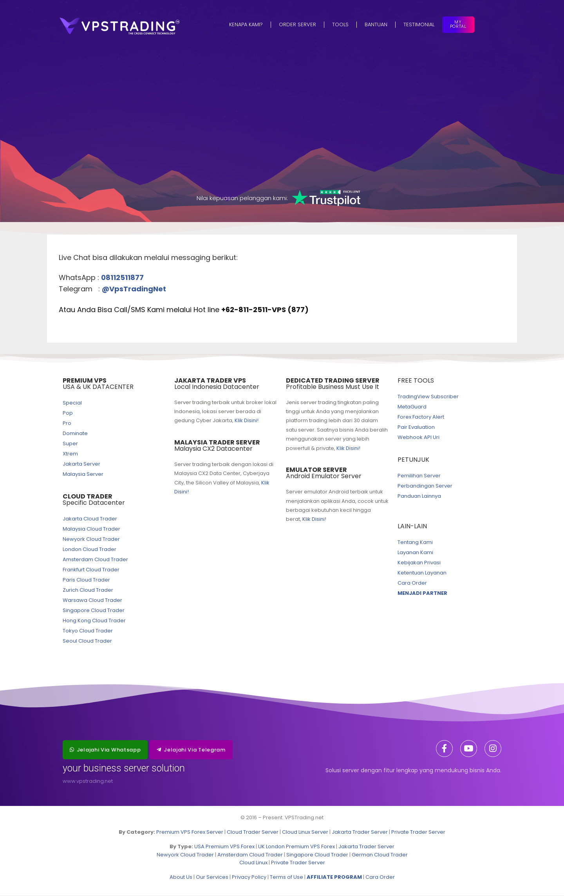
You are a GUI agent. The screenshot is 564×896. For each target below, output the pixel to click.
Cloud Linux (253, 863)
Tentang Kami (415, 542)
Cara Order (412, 583)
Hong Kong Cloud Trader (94, 621)
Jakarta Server (81, 464)
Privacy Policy (249, 877)
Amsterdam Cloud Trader (95, 560)
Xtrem (70, 454)
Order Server (297, 24)
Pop (68, 413)
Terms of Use (286, 877)
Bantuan (376, 24)
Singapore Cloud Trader (94, 610)
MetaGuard (412, 407)
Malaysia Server (83, 474)
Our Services (212, 877)
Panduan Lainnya (419, 496)
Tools (340, 24)
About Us (181, 877)
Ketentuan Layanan (422, 573)
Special (72, 403)
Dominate (75, 433)
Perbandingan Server (425, 486)
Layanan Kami (415, 552)
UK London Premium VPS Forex (296, 847)
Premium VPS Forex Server (189, 832)
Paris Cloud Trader (86, 580)
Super (70, 444)
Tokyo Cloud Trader (88, 631)
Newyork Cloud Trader (91, 539)
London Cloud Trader (89, 549)
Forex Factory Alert (421, 417)
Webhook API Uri (418, 437)
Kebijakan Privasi (419, 563)
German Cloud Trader (380, 854)
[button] (105, 750)
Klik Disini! (246, 421)
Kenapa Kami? (246, 24)
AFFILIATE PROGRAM (334, 877)
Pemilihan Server (419, 476)
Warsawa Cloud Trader (92, 600)
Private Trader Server (418, 832)
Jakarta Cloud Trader (90, 519)
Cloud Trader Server (252, 832)
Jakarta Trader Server (360, 832)
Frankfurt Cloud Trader (91, 570)
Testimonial (418, 24)
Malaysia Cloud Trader (91, 529)
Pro (67, 423)
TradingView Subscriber (428, 397)
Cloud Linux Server (305, 832)
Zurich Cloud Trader (88, 590)
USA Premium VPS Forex (224, 847)
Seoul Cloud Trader (87, 641)
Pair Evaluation (416, 427)
